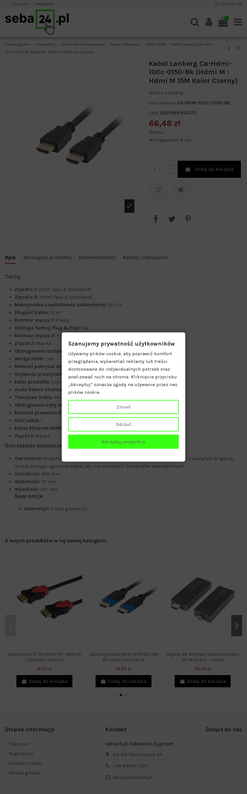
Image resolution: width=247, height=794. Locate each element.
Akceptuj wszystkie (123, 442)
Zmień (123, 407)
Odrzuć (124, 424)
